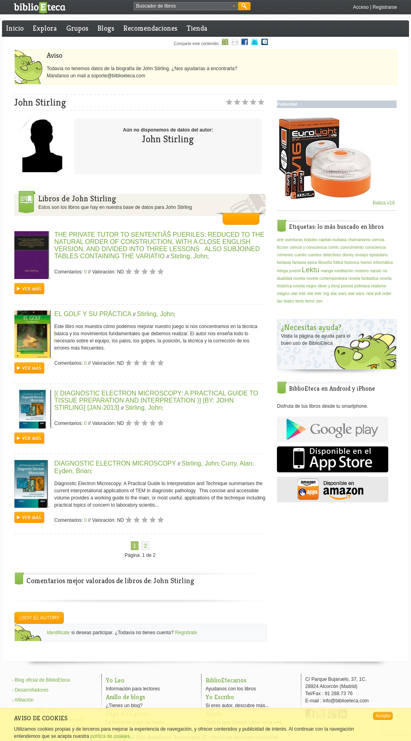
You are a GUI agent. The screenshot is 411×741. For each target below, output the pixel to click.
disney (348, 255)
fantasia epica (304, 262)
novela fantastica (363, 278)
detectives (332, 255)
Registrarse (385, 7)
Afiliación (24, 700)
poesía (347, 286)
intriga (282, 271)
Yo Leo (115, 680)
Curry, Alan (236, 463)
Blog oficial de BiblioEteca (42, 680)
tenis (299, 301)
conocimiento (352, 247)
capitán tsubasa (333, 240)
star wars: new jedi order (369, 293)
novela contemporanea (326, 278)
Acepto (382, 716)
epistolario (379, 255)
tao (280, 301)
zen (319, 301)
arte (280, 240)
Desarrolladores (32, 690)
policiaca (362, 286)
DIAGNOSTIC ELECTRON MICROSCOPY (116, 463)
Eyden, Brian (72, 471)
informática (383, 262)
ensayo (361, 255)
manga (327, 271)
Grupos (77, 28)
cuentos (315, 255)
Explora (45, 28)
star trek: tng (318, 293)
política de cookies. (110, 736)
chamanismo (359, 240)
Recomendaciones (150, 28)
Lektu (310, 270)
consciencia (375, 247)
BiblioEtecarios (226, 680)
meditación (344, 271)
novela (299, 278)
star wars (338, 293)
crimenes (285, 255)
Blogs (105, 28)
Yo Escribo (220, 697)
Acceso (360, 7)
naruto (375, 271)
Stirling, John (188, 256)
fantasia (284, 262)
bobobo (310, 240)
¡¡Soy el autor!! (39, 618)
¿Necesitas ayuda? (311, 327)
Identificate (58, 632)
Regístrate (186, 632)
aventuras (294, 240)
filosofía (325, 262)
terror (310, 301)
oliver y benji (329, 286)
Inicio (15, 28)
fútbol (338, 262)
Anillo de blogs (125, 697)
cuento (300, 255)
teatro (289, 301)
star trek (298, 293)
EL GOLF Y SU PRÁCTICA (93, 314)
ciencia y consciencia (308, 247)
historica (351, 262)
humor (366, 262)
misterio (362, 271)
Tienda (197, 28)
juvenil (294, 271)
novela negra (304, 286)
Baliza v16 (337, 203)
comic (333, 247)
